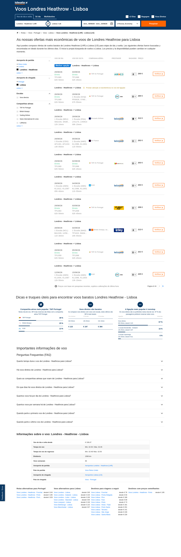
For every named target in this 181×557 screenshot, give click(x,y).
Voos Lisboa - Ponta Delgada (101, 495)
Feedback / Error (2, 493)
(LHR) (99, 466)
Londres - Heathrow (28, 70)
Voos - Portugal (90, 480)
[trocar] (48, 23)
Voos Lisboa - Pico (98, 497)
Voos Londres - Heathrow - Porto (28, 495)
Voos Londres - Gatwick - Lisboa (65, 495)
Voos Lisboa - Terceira (99, 510)
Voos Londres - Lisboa (62, 492)
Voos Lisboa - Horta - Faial (100, 505)
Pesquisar (153, 24)
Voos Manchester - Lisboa (63, 507)
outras (20, 73)
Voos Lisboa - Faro (98, 500)
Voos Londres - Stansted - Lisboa (66, 500)
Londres (21, 66)
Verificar (159, 74)
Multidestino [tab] (49, 17)
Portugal (21, 82)
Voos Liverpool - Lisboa (62, 502)
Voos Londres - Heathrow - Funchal (29, 492)
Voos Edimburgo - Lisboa (63, 505)
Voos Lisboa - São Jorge (100, 512)
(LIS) (93, 475)
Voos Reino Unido (91, 470)
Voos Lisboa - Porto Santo (100, 507)
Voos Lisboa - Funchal (99, 492)
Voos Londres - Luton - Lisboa (65, 497)
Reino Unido (22, 64)
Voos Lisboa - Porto (98, 502)
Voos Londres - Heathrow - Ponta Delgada (30, 497)
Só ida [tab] (38, 17)
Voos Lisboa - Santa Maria (100, 514)
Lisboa (23, 85)
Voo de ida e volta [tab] (24, 17)
